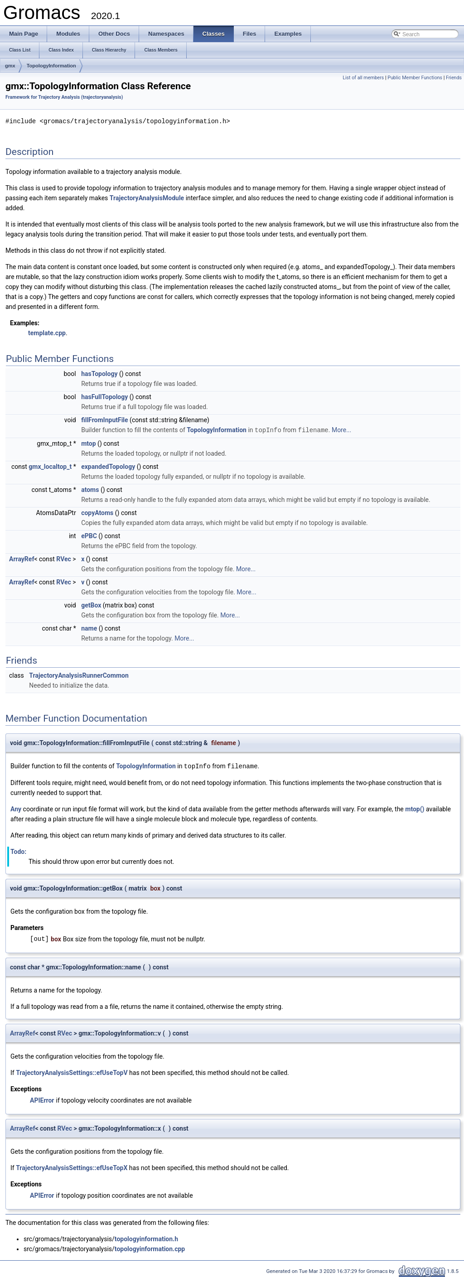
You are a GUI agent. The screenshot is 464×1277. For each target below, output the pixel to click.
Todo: (18, 850)
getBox (91, 604)
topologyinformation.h (146, 1237)
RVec (63, 558)
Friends (454, 78)
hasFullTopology (104, 396)
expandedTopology (108, 465)
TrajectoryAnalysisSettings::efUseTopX (71, 1166)
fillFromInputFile (104, 419)
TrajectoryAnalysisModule (147, 197)
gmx (10, 65)
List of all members (363, 78)
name (89, 627)
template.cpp (47, 332)
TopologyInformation (51, 65)
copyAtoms (97, 512)
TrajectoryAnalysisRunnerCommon (78, 674)
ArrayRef (21, 558)
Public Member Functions (414, 78)
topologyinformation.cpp (150, 1247)
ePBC (89, 535)
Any (15, 807)
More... (341, 429)
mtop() (414, 807)
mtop (88, 442)
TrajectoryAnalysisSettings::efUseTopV (71, 1071)
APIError (42, 1099)
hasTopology (99, 373)
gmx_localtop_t (50, 465)
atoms (90, 488)
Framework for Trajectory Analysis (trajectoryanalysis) (64, 97)
